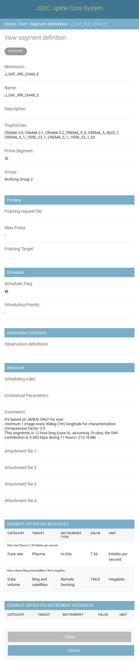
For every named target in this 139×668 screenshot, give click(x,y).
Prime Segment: (19, 151)
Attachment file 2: (21, 467)
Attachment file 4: (21, 501)
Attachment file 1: (21, 451)
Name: (11, 88)
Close (70, 636)
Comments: (15, 412)
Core (23, 24)
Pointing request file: (23, 211)
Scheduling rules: (20, 379)
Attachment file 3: (21, 484)
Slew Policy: (15, 228)
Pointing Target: (19, 249)
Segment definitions (48, 24)
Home (10, 24)
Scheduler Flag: (19, 284)
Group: (11, 172)
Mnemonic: (15, 67)
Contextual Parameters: (27, 395)
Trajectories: (16, 125)
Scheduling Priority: (22, 305)
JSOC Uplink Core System (69, 8)
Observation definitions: (27, 344)
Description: (15, 109)
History (15, 51)
